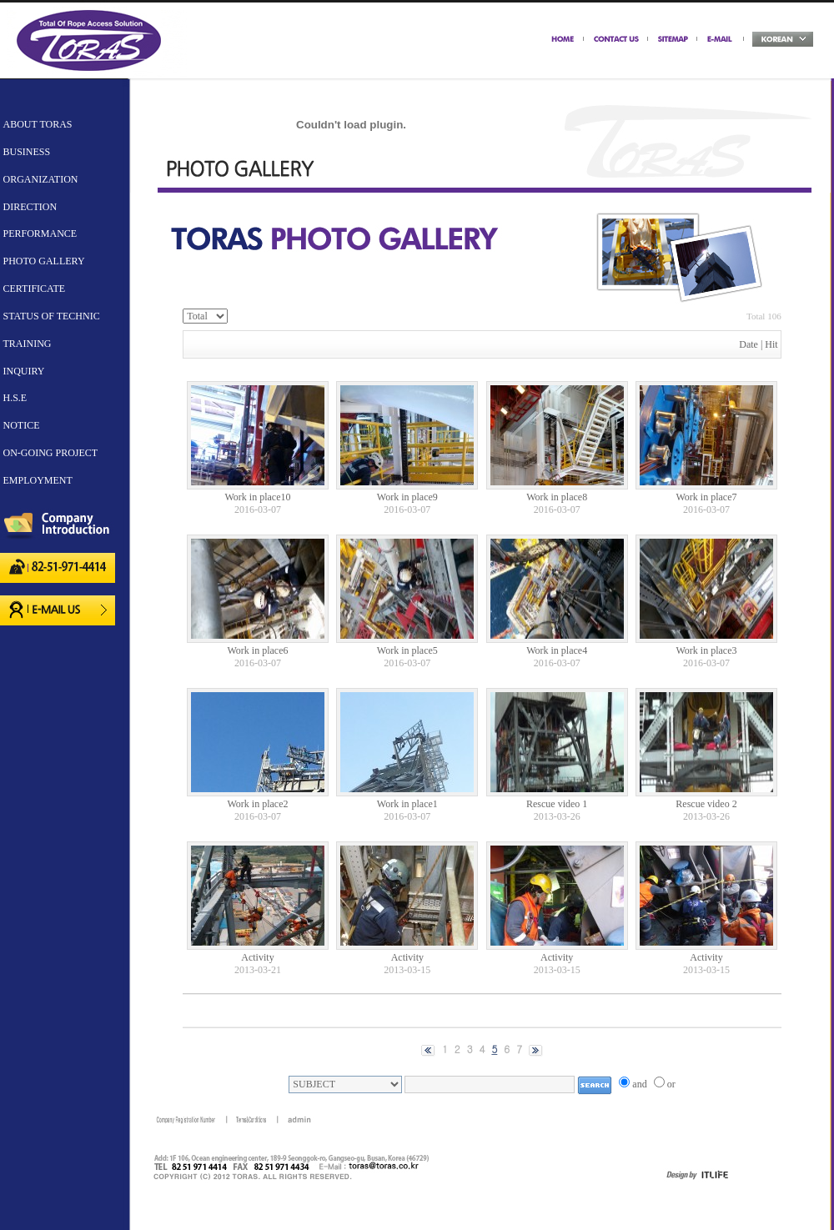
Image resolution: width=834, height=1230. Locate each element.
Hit (771, 344)
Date (748, 344)
